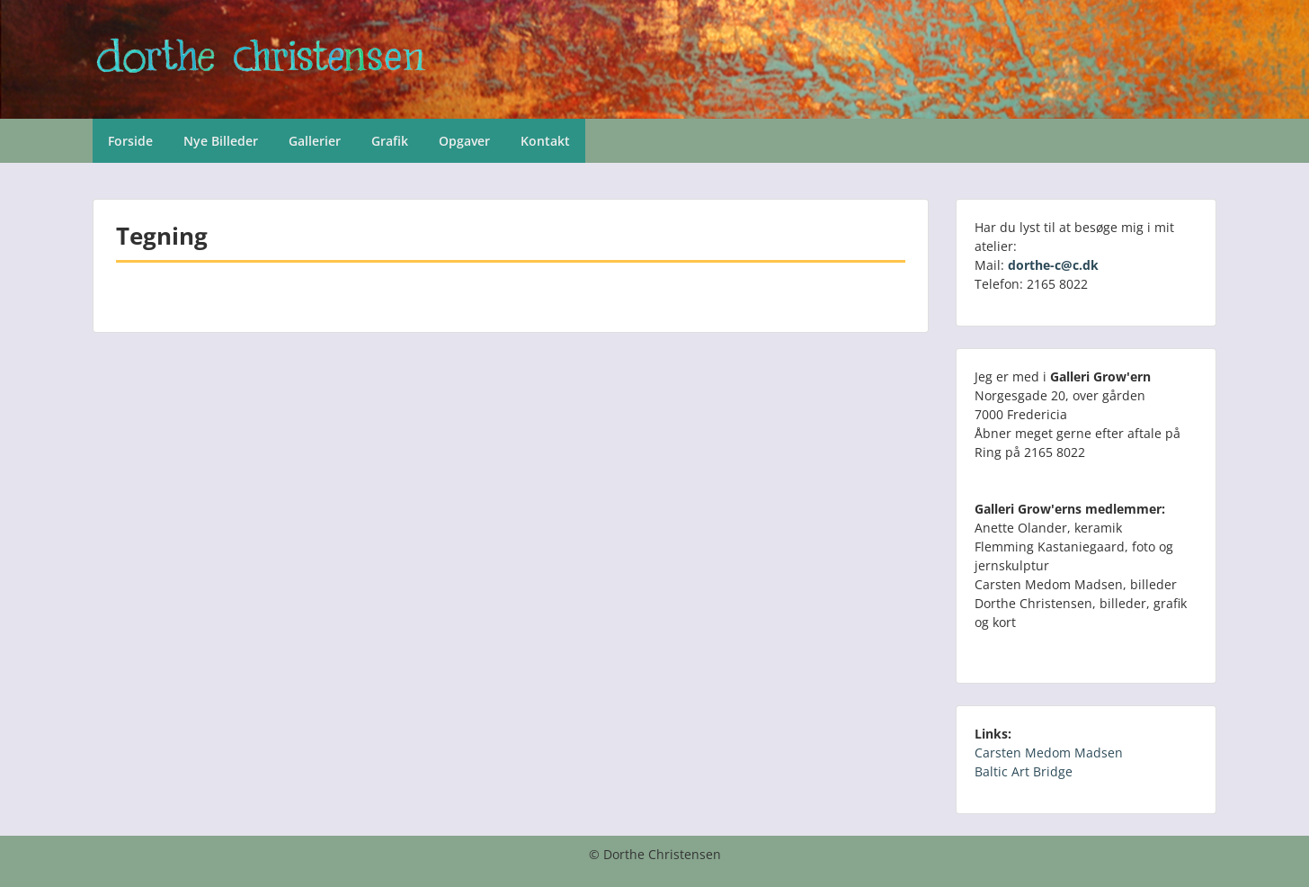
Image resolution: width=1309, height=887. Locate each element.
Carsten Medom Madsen (1049, 752)
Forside (130, 140)
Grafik (389, 140)
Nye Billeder (220, 140)
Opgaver (464, 140)
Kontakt (545, 140)
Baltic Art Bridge (1024, 771)
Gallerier (315, 140)
